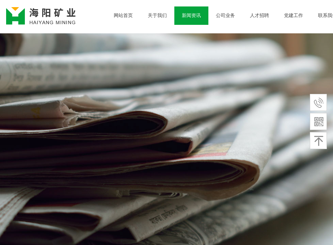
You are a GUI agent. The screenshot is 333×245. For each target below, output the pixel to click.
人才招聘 (259, 15)
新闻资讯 (191, 15)
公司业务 (225, 15)
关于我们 (157, 15)
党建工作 (293, 15)
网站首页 (123, 15)
